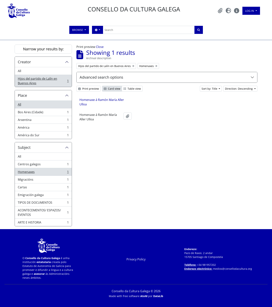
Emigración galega (43, 196)
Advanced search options (101, 77)
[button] (220, 11)
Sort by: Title (210, 88)
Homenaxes (43, 173)
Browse (78, 30)
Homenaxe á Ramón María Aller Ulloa (101, 102)
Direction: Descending (239, 88)
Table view (132, 88)
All (19, 71)
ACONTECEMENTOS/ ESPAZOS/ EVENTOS (43, 212)
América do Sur (43, 136)
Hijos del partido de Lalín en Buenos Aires (43, 81)
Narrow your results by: (43, 48)
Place (22, 95)
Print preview (88, 88)
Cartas (43, 188)
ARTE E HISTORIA (43, 223)
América (43, 128)
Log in (250, 11)
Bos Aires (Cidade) (43, 113)
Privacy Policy (136, 259)
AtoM (143, 296)
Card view (112, 88)
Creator (24, 61)
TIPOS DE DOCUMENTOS (43, 203)
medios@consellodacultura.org (232, 268)
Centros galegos (43, 165)
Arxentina (43, 121)
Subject (24, 147)
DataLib (158, 296)
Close (100, 47)
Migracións (43, 180)
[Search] (148, 30)
